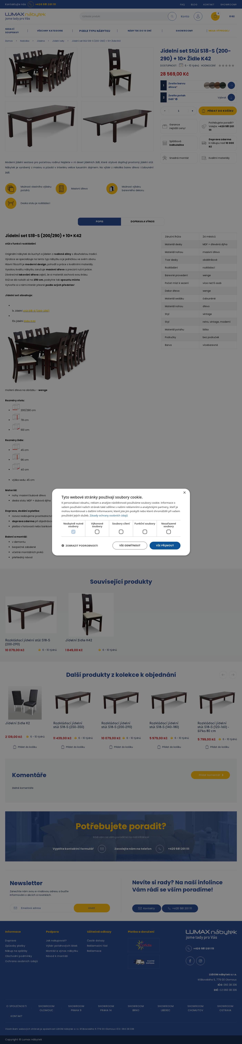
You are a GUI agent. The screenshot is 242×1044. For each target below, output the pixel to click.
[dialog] (121, 522)
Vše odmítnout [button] (129, 545)
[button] (80, 545)
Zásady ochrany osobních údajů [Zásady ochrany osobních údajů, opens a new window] (109, 515)
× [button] (184, 492)
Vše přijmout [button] (165, 545)
